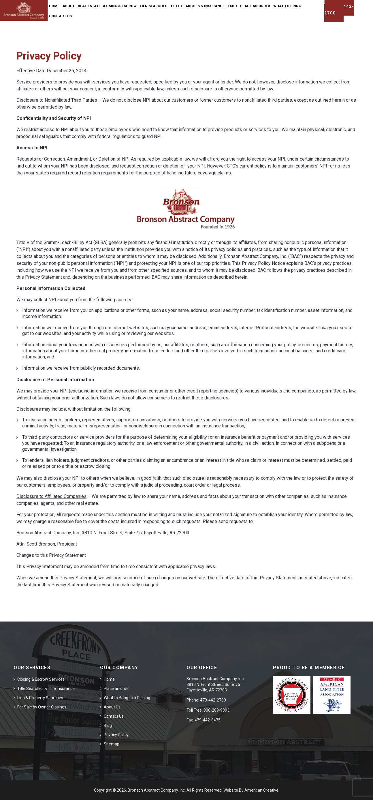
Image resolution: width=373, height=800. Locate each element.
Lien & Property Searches (40, 697)
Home (109, 679)
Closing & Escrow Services (41, 679)
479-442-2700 (213, 700)
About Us (112, 707)
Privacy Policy (116, 734)
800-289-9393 (216, 710)
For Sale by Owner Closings (41, 707)
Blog (108, 725)
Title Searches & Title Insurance (46, 688)
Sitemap (111, 744)
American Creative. (261, 790)
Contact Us (114, 716)
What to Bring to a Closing (127, 697)
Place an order (117, 688)
